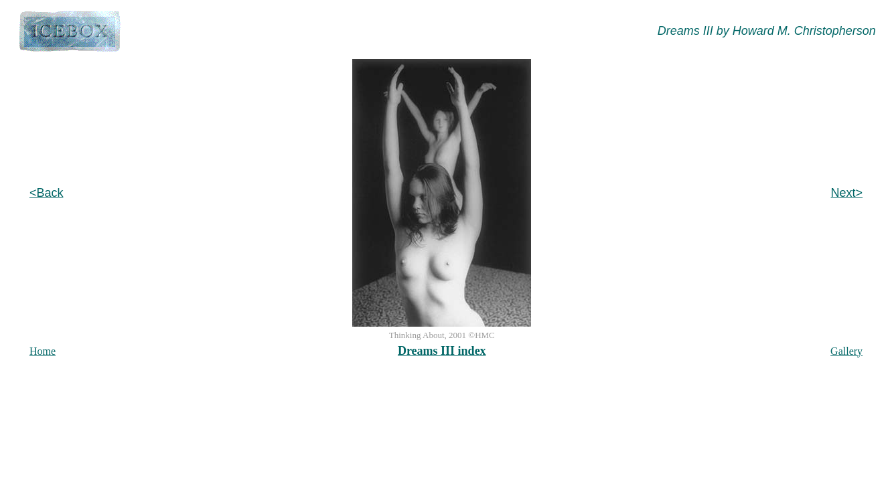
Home (42, 351)
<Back (46, 192)
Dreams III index (442, 350)
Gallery (846, 351)
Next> (847, 192)
